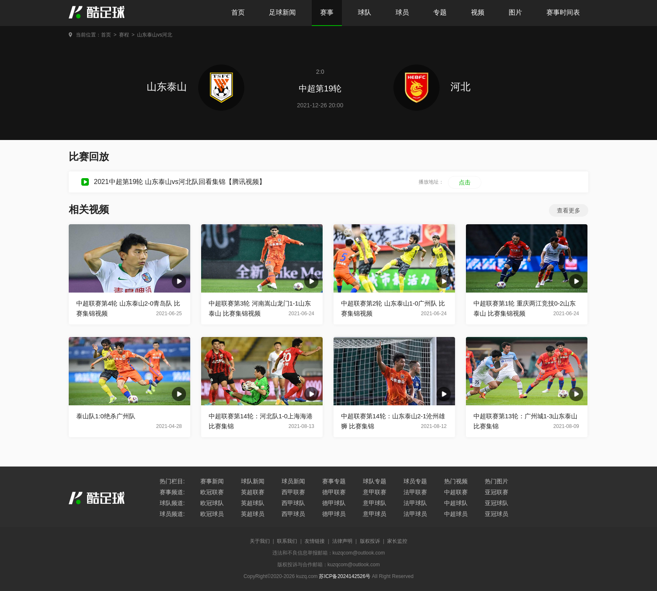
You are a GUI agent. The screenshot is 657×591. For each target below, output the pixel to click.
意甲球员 (374, 514)
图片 (515, 12)
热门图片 (496, 481)
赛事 (327, 12)
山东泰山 (195, 86)
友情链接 (315, 541)
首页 (238, 12)
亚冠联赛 (496, 492)
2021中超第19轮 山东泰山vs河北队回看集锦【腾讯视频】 (180, 181)
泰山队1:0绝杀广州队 (105, 416)
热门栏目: (172, 481)
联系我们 (287, 541)
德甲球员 (334, 514)
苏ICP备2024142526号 (344, 576)
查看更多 (568, 210)
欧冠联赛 (212, 492)
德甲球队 (334, 503)
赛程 (124, 35)
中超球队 (456, 503)
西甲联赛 (293, 492)
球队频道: (172, 503)
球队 (364, 12)
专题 (440, 12)
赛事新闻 (212, 481)
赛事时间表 (563, 12)
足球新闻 (282, 12)
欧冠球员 (212, 514)
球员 (402, 12)
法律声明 (342, 541)
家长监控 (397, 541)
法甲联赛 (415, 492)
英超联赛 (252, 492)
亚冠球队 (496, 503)
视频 (477, 12)
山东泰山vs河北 (154, 35)
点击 (465, 182)
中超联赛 (456, 492)
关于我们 (260, 541)
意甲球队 (374, 503)
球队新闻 (252, 481)
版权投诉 (370, 541)
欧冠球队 (212, 503)
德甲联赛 (334, 492)
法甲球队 (415, 503)
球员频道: (172, 514)
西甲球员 (293, 514)
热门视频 (456, 481)
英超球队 (252, 503)
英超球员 (252, 514)
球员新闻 (293, 481)
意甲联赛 (374, 492)
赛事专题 (334, 481)
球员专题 (415, 481)
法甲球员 (415, 514)
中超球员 (456, 514)
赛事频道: (172, 492)
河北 (432, 86)
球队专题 (374, 481)
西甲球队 (293, 503)
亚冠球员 (496, 514)
